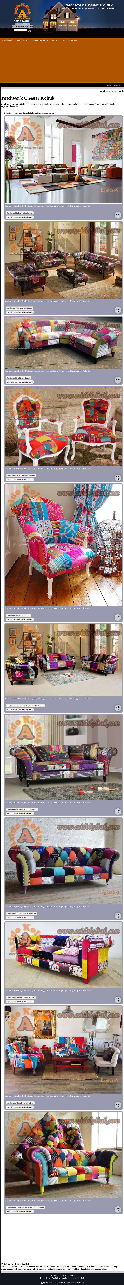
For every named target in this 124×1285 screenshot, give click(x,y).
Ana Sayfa (7, 40)
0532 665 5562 (27, 217)
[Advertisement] (62, 63)
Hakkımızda (22, 40)
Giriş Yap (118, 85)
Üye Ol (109, 85)
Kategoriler (39, 40)
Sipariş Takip (58, 40)
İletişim (73, 40)
